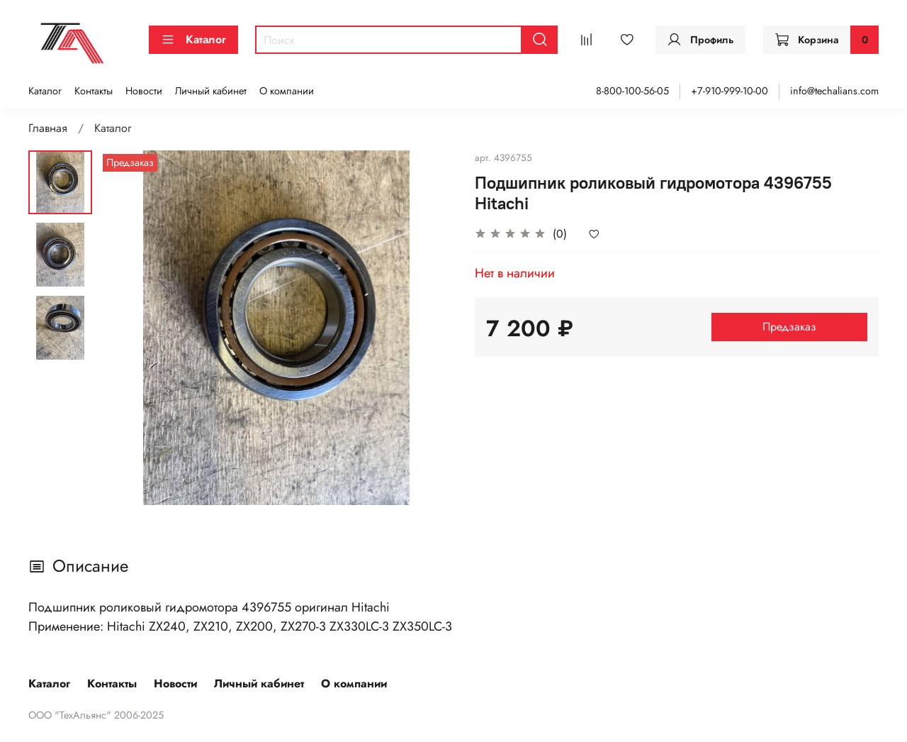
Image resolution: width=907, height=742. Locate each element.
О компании (286, 91)
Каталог (193, 39)
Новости (143, 91)
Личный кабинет (211, 91)
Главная (47, 128)
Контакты (93, 91)
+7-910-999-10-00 (729, 91)
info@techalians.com (834, 91)
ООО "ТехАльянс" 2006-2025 (96, 715)
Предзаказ (789, 327)
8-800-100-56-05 (632, 91)
